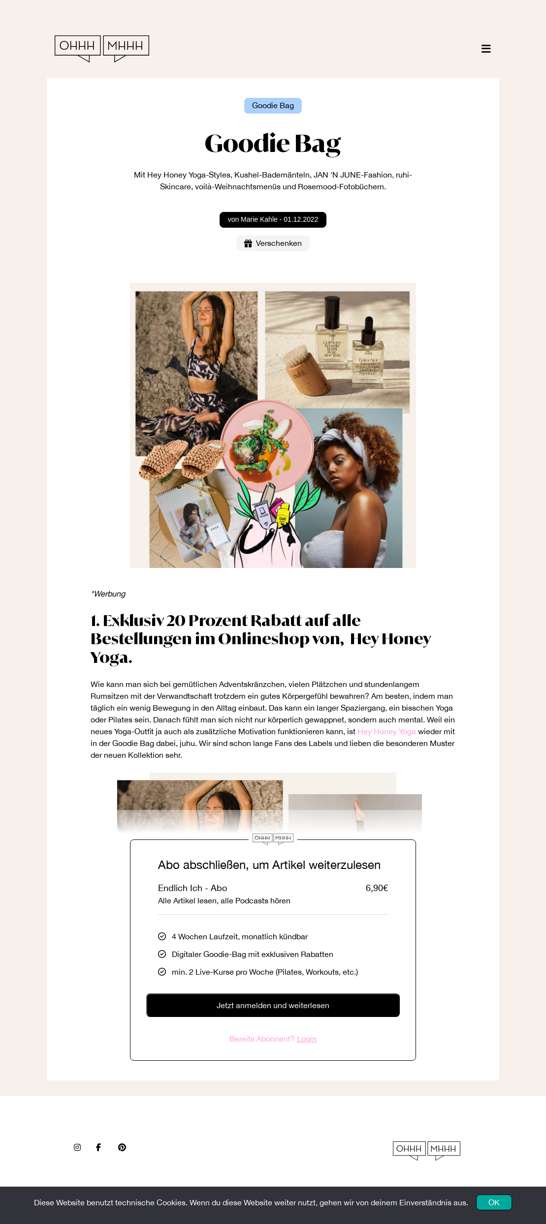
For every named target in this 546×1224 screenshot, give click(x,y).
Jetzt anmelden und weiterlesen (273, 1005)
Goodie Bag (273, 105)
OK (494, 1202)
